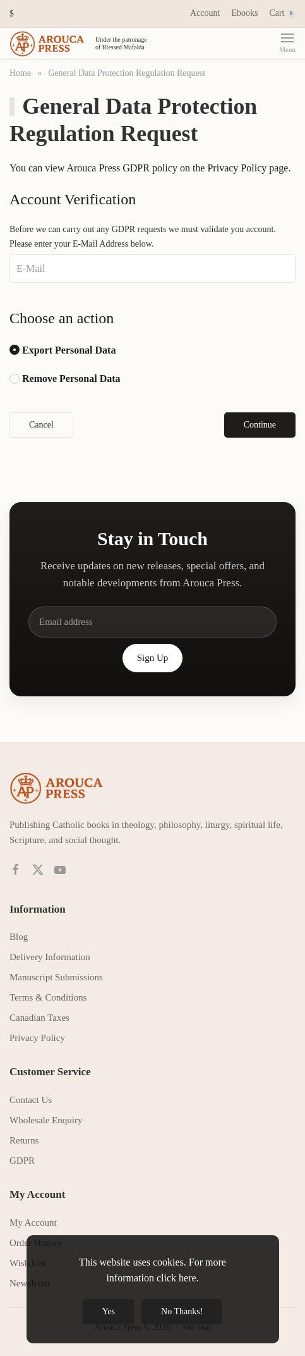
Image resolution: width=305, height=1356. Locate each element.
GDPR (22, 1161)
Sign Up (153, 658)
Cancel (41, 424)
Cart (282, 13)
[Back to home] (80, 43)
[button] (11, 13)
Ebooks (244, 13)
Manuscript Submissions (56, 977)
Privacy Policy (236, 168)
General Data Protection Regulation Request (126, 73)
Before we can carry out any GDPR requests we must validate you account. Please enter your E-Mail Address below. (142, 236)
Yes (108, 1311)
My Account (33, 1222)
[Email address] (152, 622)
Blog (18, 937)
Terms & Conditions (48, 997)
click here (176, 1278)
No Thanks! (182, 1311)
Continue (260, 424)
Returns (24, 1140)
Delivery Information (49, 957)
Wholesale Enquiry (45, 1120)
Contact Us (30, 1100)
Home (20, 73)
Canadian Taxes (39, 1018)
